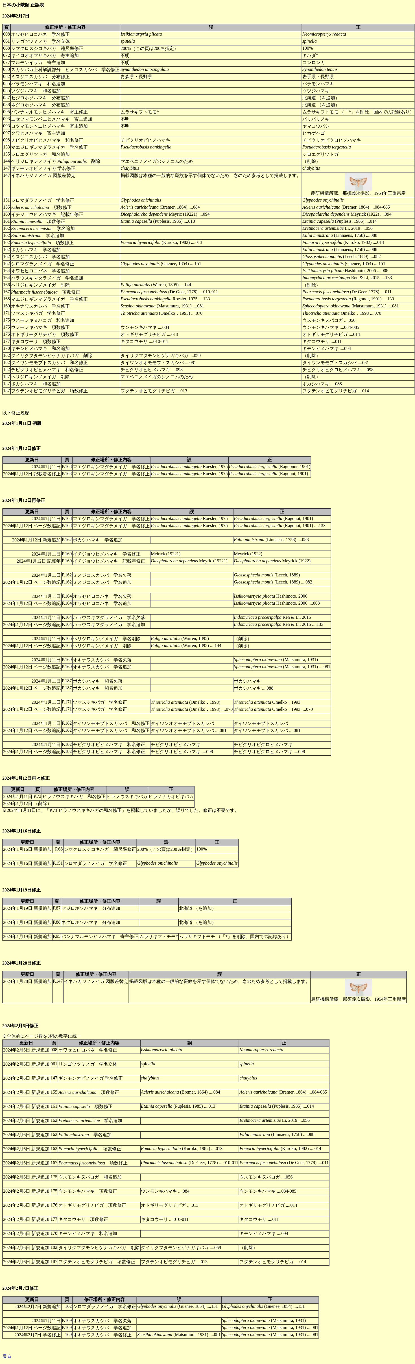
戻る (6, 1356)
